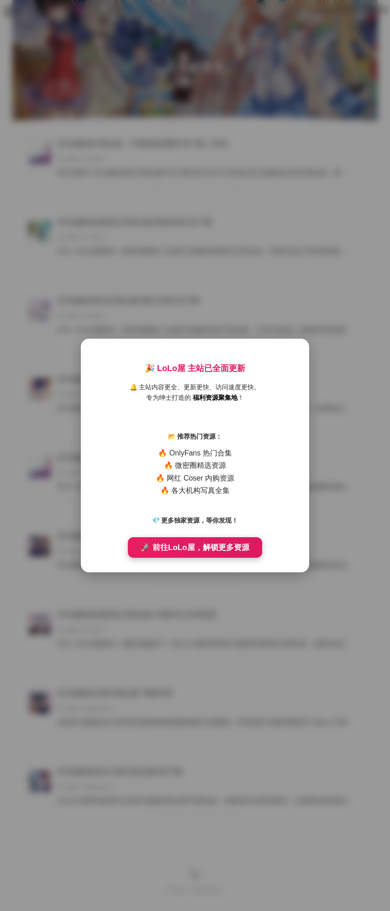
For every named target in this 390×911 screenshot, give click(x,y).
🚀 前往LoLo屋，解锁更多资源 (195, 547)
